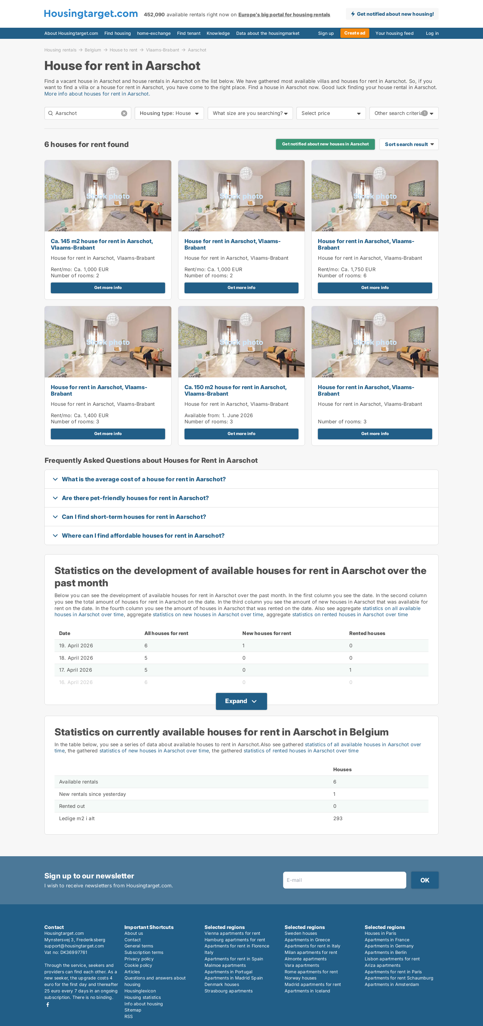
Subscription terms (144, 952)
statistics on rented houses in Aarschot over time (350, 614)
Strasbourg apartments (229, 990)
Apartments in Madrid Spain (234, 977)
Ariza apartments (382, 965)
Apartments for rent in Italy (313, 945)
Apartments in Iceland (307, 990)
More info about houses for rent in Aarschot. (97, 94)
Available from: (203, 415)
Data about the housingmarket (268, 33)
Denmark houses (222, 984)
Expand (236, 701)
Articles (132, 971)
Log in (432, 33)
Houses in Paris (380, 933)
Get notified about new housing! (395, 14)
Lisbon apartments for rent (392, 958)
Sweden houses (301, 933)
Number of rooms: (73, 275)
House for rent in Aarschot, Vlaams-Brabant (103, 258)
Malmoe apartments (225, 965)
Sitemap (132, 1009)
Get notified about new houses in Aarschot (325, 143)
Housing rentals (60, 49)
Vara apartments (302, 965)
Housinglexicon (140, 990)
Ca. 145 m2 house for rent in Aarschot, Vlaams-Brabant (102, 244)
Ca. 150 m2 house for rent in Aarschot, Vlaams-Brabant (236, 390)
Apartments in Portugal (228, 971)
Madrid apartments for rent (313, 984)
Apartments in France (387, 939)
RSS (128, 1016)
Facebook (47, 1004)
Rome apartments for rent (311, 971)
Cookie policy (138, 965)
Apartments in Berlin (386, 952)
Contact (132, 939)
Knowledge (218, 33)
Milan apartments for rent (311, 952)
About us (133, 933)
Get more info (108, 287)
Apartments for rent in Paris (393, 971)
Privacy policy (139, 958)
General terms (138, 945)
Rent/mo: (62, 269)
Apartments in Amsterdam (392, 984)
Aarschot (197, 50)
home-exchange (154, 33)
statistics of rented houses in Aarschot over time (301, 750)
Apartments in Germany (389, 945)
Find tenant (189, 33)
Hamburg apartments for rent (235, 939)
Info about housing (143, 1003)
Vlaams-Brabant (163, 49)
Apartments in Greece (307, 939)
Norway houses (301, 977)
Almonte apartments (306, 958)
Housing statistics (142, 997)
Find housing (117, 33)
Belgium (93, 49)
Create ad (355, 32)
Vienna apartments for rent (232, 933)
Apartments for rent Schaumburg (399, 977)
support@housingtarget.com (74, 945)
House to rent (124, 49)
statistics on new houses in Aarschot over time (208, 614)
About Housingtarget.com (71, 33)
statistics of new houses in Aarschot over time (154, 750)
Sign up (326, 33)
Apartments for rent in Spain (234, 958)
